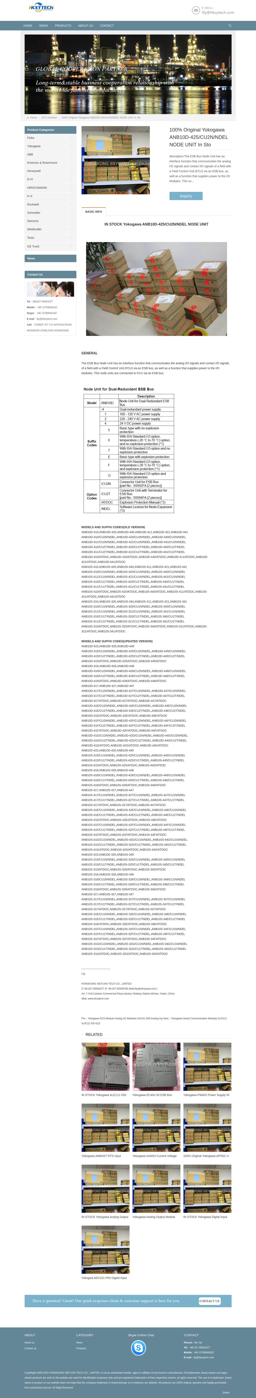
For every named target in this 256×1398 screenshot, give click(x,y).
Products (63, 25)
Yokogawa (34, 146)
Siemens (32, 221)
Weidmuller (34, 229)
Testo (30, 237)
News (43, 25)
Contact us (30, 1348)
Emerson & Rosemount (42, 162)
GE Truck (33, 246)
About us (85, 25)
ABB (30, 154)
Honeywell (34, 171)
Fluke (30, 138)
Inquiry (186, 196)
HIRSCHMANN (37, 187)
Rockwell (33, 204)
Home (33, 117)
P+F (30, 196)
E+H (30, 179)
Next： (167, 1018)
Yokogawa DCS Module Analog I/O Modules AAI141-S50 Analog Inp (125, 1018)
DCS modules (49, 117)
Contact (107, 25)
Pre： (85, 1018)
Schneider (33, 212)
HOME (28, 25)
